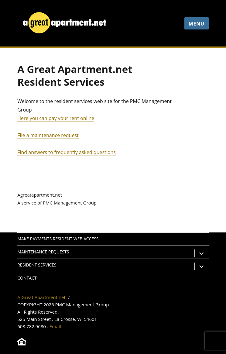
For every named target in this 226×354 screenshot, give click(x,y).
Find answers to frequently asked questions (66, 152)
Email (55, 326)
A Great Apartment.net (41, 297)
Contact (26, 278)
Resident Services (36, 265)
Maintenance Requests (43, 252)
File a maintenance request (48, 135)
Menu (196, 23)
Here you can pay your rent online (55, 118)
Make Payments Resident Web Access (57, 239)
